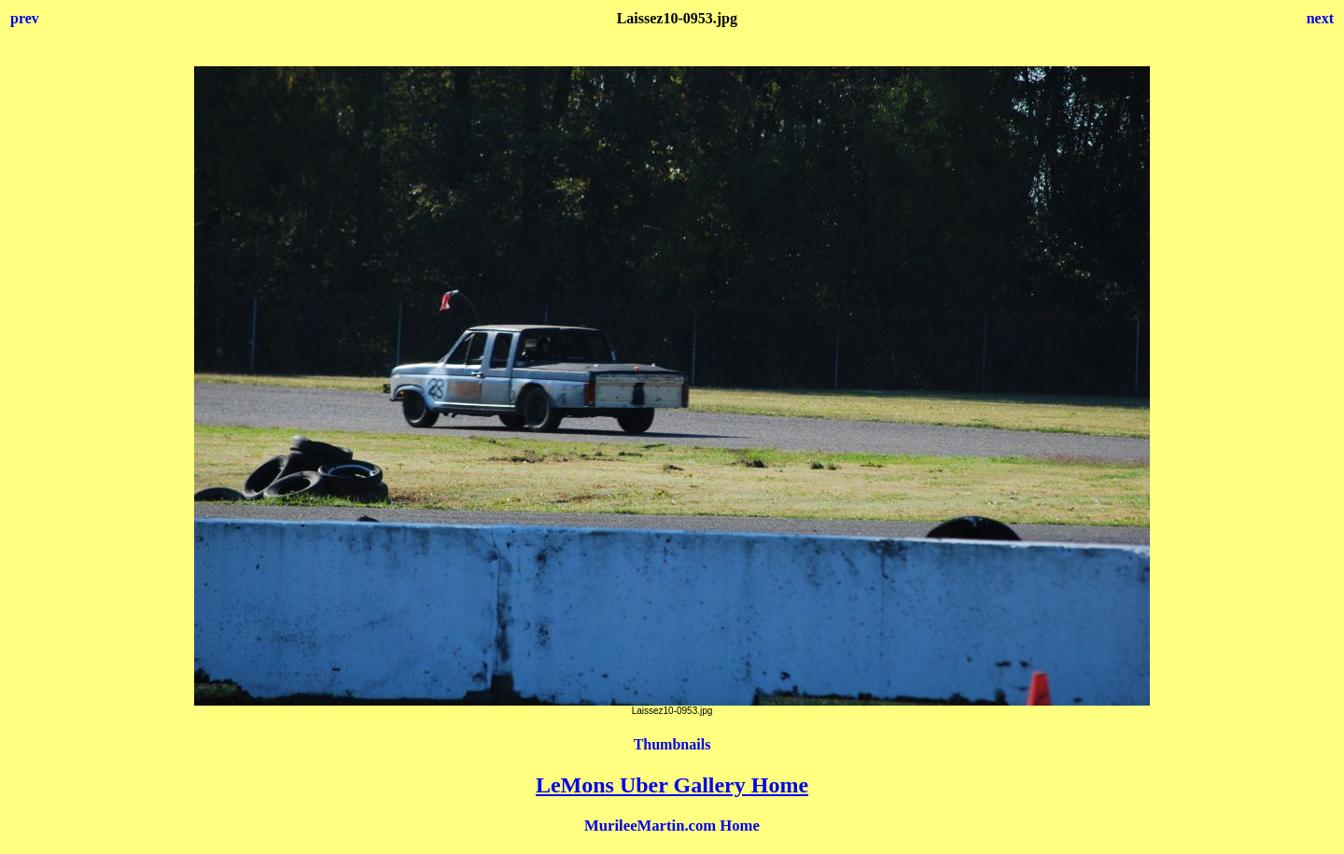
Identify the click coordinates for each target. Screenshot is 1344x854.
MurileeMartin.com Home (672, 825)
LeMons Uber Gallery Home (672, 785)
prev (24, 18)
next (1320, 18)
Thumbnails (672, 744)
